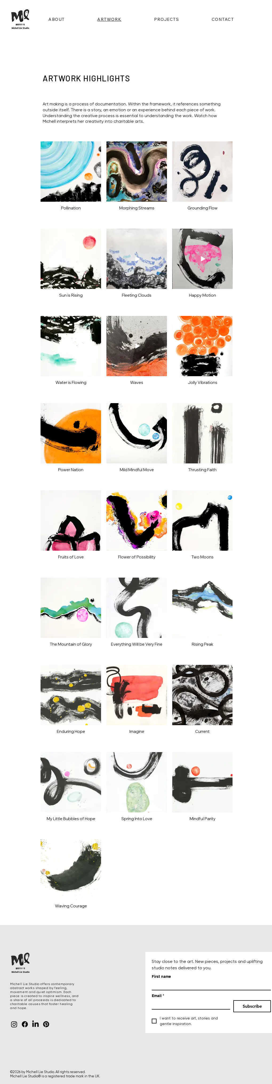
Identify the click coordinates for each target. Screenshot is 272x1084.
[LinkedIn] (35, 1024)
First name (161, 976)
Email (158, 996)
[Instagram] (14, 1024)
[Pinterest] (46, 1024)
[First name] (210, 985)
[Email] (189, 1004)
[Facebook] (25, 1024)
